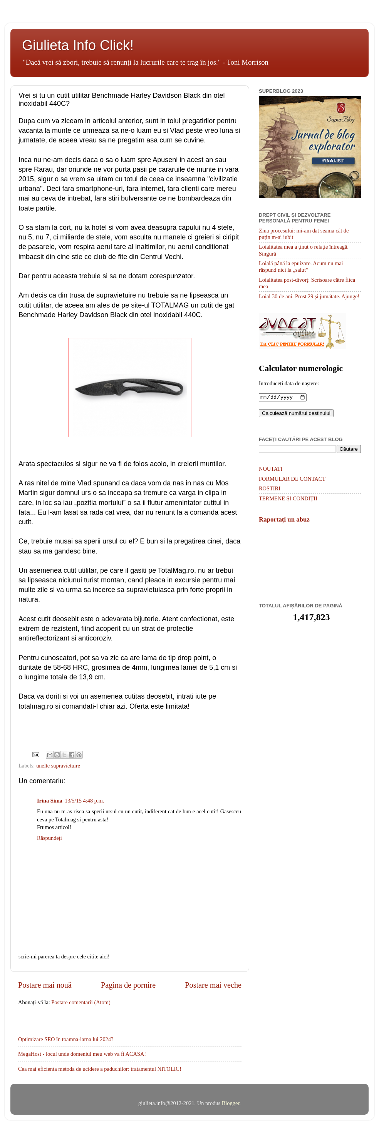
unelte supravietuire (58, 765)
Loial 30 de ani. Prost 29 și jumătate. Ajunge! (309, 296)
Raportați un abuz (284, 520)
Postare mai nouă (45, 985)
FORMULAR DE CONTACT (292, 480)
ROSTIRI (269, 489)
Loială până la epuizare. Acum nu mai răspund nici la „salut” (301, 266)
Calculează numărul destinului (296, 414)
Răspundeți (49, 838)
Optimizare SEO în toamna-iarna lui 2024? (65, 1039)
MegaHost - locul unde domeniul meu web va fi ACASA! (82, 1054)
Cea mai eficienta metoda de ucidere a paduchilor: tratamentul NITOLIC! (99, 1069)
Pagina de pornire (128, 985)
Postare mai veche (213, 985)
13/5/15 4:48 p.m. (84, 801)
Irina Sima (49, 801)
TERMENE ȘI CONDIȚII (288, 499)
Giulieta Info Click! (78, 45)
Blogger (231, 1103)
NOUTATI (270, 470)
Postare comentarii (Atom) (80, 1002)
